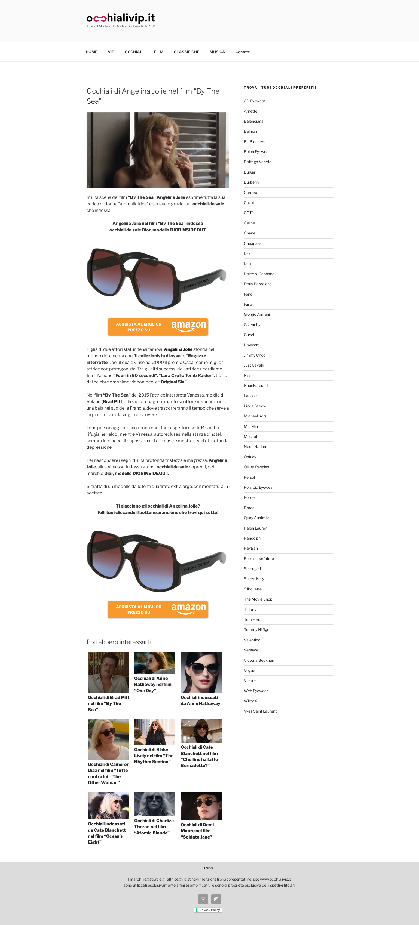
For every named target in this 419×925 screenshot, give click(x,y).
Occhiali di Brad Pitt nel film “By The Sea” (108, 703)
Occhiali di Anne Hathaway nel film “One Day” (153, 684)
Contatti (243, 52)
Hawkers (251, 344)
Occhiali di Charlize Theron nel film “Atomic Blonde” (154, 827)
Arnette (250, 111)
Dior (247, 253)
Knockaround (256, 385)
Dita (247, 263)
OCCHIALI (134, 52)
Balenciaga (254, 121)
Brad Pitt (112, 401)
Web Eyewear (256, 690)
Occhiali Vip (121, 18)
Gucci (249, 334)
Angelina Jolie (178, 349)
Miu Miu (251, 426)
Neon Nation (255, 446)
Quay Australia (257, 517)
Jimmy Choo (254, 355)
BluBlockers (254, 141)
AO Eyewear (254, 100)
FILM (158, 52)
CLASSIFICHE (186, 52)
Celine (249, 223)
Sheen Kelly (254, 578)
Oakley (250, 456)
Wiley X (250, 700)
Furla (248, 304)
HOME (91, 52)
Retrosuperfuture (259, 558)
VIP (111, 52)
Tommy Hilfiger (257, 629)
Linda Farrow (255, 406)
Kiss (247, 375)
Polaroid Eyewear (259, 487)
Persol (249, 477)
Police (249, 497)
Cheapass (252, 243)
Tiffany (250, 609)
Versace (251, 650)
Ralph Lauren (255, 528)
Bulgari (250, 172)
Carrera (250, 192)
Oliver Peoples (256, 467)
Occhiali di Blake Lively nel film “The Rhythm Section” (153, 756)
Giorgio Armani (257, 314)
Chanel (250, 233)
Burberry (251, 182)
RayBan (251, 548)
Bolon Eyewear (257, 151)
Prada (249, 507)
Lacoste (251, 395)
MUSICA (217, 52)
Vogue (249, 670)
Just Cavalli (254, 365)
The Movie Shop (258, 599)
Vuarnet (251, 680)
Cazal (249, 202)
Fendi (248, 294)
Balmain (251, 131)
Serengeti (252, 568)
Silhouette (253, 589)
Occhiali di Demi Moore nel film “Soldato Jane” (197, 831)
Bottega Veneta (257, 161)
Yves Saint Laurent (260, 711)
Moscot (250, 436)
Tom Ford (252, 619)
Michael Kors (255, 416)
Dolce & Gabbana (259, 273)
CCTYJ (250, 212)
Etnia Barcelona (258, 283)
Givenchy (252, 324)
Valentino (252, 640)
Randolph (252, 538)
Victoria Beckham (260, 660)
